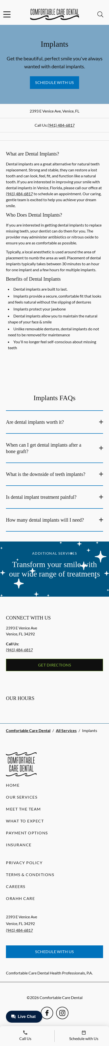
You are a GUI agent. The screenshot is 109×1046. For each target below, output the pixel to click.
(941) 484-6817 (61, 125)
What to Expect (25, 820)
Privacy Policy (24, 862)
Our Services (21, 797)
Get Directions (54, 664)
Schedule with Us (54, 82)
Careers (15, 886)
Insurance (19, 844)
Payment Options (27, 832)
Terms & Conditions (30, 874)
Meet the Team (23, 809)
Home (13, 785)
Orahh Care (20, 898)
